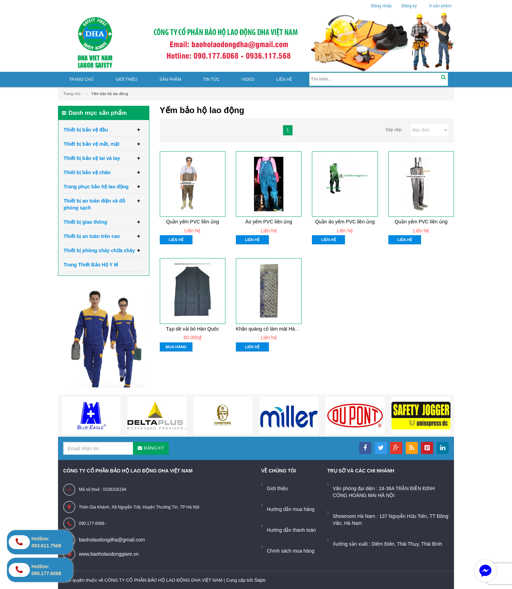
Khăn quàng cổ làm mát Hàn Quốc (273, 329)
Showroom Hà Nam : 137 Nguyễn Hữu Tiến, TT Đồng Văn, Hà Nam (390, 519)
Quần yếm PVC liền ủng (192, 221)
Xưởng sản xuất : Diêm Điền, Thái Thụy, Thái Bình (387, 544)
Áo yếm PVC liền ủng (268, 221)
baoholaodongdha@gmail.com (112, 540)
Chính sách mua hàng (290, 551)
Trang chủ (72, 94)
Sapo (260, 580)
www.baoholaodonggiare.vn (109, 554)
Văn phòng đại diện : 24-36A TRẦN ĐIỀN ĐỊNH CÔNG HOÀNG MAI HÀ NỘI (384, 492)
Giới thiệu (277, 488)
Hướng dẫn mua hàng (290, 509)
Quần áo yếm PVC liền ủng (345, 221)
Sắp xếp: (394, 129)
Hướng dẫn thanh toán (291, 530)
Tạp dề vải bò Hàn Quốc (192, 329)
